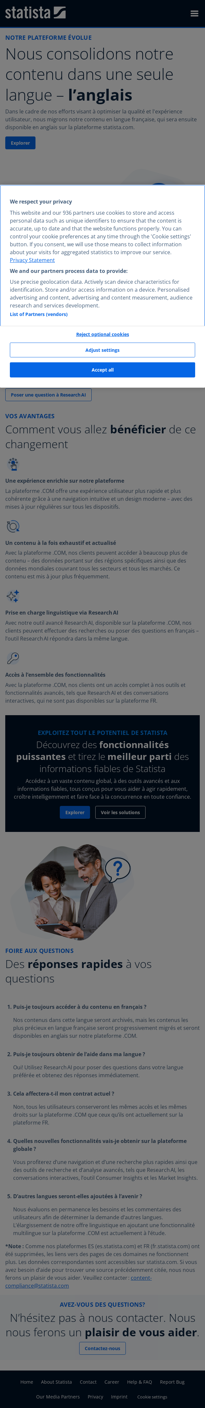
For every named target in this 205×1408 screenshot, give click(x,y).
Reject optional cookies (102, 334)
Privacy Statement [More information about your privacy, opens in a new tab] (32, 260)
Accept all (103, 370)
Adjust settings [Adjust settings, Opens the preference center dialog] (102, 350)
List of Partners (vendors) (39, 314)
